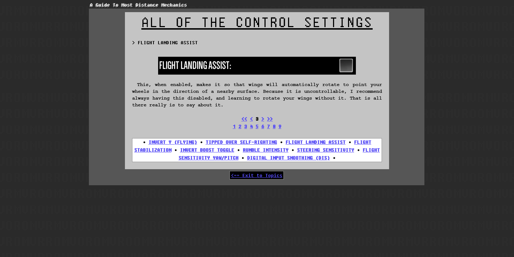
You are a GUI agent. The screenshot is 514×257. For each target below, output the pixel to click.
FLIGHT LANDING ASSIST (316, 142)
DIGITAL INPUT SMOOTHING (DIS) (288, 158)
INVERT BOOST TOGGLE (207, 150)
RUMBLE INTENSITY (265, 150)
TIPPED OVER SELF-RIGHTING (241, 142)
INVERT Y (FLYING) (172, 142)
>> (270, 119)
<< (244, 119)
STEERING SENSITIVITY (325, 150)
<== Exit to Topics (256, 175)
